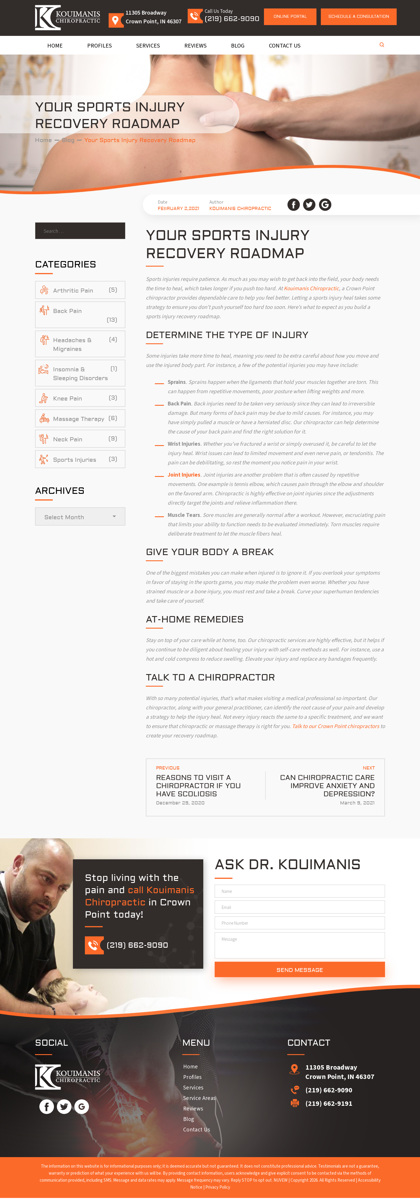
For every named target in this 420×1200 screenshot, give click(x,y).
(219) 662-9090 (232, 19)
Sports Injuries (74, 460)
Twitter (309, 204)
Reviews (195, 46)
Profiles (99, 46)
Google (325, 204)
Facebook (293, 204)
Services (148, 46)
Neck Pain (67, 440)
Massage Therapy (78, 420)
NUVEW (281, 1182)
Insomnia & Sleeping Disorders (80, 375)
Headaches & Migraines (72, 345)
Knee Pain (67, 399)
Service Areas (199, 1100)
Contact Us (284, 46)
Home (55, 46)
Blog (237, 46)
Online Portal (290, 16)
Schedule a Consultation (358, 16)
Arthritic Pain (73, 291)
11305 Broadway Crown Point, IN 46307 (339, 1074)
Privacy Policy (217, 1189)
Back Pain (67, 312)
